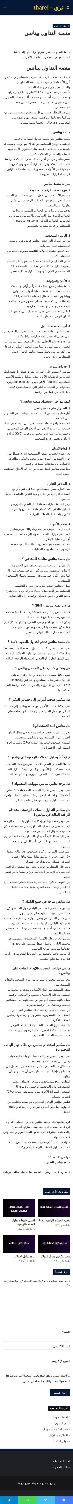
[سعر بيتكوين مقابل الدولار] (54, 1244)
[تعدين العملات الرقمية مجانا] (54, 1208)
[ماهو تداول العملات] (19, 1244)
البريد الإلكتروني (60, 1346)
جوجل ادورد (61, 1423)
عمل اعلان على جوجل (55, 1429)
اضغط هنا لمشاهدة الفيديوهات (22, 1172)
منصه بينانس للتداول (57, 1162)
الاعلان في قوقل (58, 1435)
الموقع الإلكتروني (61, 1361)
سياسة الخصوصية (60, 1467)
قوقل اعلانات (60, 1441)
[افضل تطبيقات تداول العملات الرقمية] (19, 1208)
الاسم (66, 1331)
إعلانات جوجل (60, 1417)
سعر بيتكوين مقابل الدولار (55, 1256)
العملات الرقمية (61, 26)
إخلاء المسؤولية (61, 1461)
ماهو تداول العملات (24, 1256)
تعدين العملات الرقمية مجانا (54, 1220)
